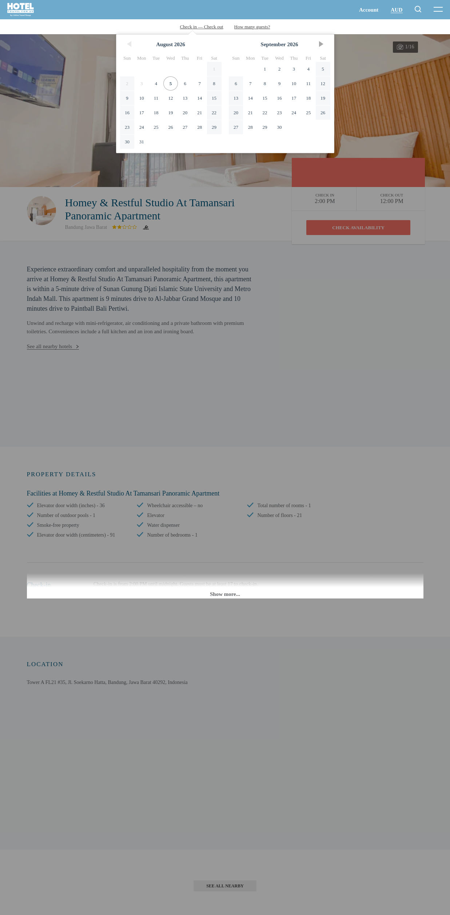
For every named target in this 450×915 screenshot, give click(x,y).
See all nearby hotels (49, 346)
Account (368, 10)
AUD (397, 10)
